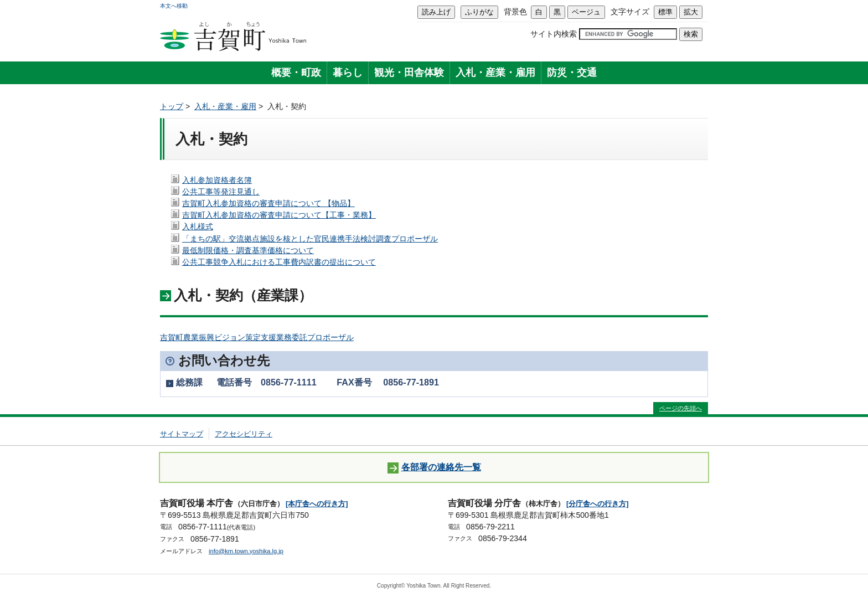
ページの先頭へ (680, 408)
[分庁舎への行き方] (597, 504)
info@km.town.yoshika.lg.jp (246, 551)
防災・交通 (572, 72)
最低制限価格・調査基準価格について (248, 250)
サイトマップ (181, 434)
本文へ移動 (174, 6)
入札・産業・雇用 (495, 72)
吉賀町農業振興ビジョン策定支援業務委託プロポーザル (257, 337)
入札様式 (197, 226)
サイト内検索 (553, 33)
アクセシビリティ (243, 434)
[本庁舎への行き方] (317, 504)
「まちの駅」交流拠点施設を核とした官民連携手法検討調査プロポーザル (310, 238)
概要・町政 (296, 72)
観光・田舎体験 (409, 72)
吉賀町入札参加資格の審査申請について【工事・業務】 (279, 214)
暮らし (348, 72)
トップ (171, 106)
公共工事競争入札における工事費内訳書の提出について (279, 262)
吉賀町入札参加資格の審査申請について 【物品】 (268, 203)
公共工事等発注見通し (221, 191)
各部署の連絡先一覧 (434, 468)
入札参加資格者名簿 (217, 180)
